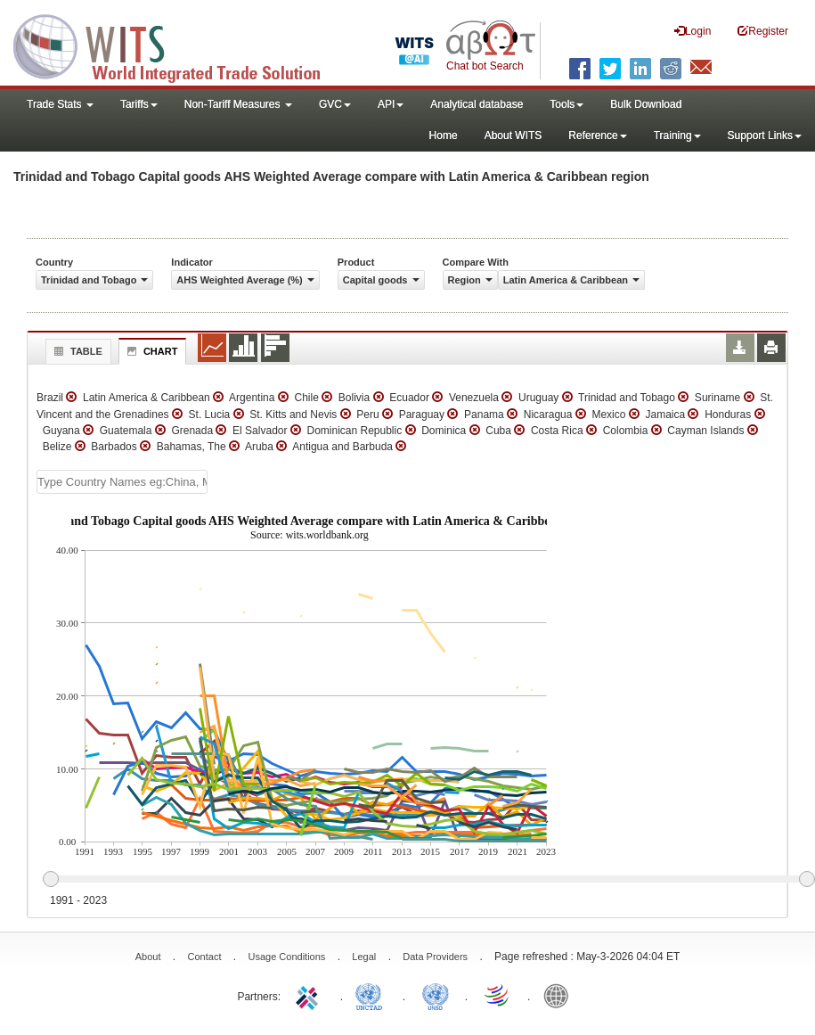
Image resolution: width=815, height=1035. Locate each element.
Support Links (765, 135)
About (148, 956)
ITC (310, 995)
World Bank (560, 995)
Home (443, 135)
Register (763, 30)
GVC (335, 104)
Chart (150, 351)
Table (76, 351)
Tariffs (139, 104)
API (390, 104)
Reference (597, 135)
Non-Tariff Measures (238, 104)
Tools (566, 104)
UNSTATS (435, 995)
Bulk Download (645, 104)
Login (692, 30)
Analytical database (476, 104)
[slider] (428, 880)
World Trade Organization (498, 995)
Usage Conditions (286, 956)
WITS (178, 44)
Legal (364, 956)
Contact (205, 956)
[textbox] (122, 482)
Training (677, 135)
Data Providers (435, 956)
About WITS (513, 135)
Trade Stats (60, 104)
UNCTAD (372, 995)
